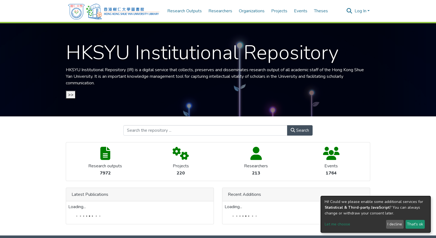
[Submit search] (349, 11)
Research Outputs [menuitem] (184, 11)
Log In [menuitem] (360, 11)
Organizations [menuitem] (252, 11)
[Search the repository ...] (205, 130)
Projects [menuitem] (279, 11)
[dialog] (376, 214)
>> (70, 95)
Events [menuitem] (300, 11)
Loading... (209, 150)
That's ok (415, 224)
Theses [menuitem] (321, 11)
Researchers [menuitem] (220, 11)
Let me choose (337, 224)
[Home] (114, 11)
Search (300, 130)
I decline (394, 224)
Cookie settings (202, 231)
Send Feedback (234, 231)
